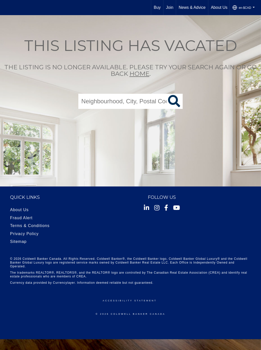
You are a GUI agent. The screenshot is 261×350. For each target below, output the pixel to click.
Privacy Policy (24, 234)
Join (169, 7)
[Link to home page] (6, 7)
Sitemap (18, 241)
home (139, 74)
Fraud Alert (21, 218)
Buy (157, 7)
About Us (219, 7)
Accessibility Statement (130, 300)
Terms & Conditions (30, 226)
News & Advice (192, 7)
